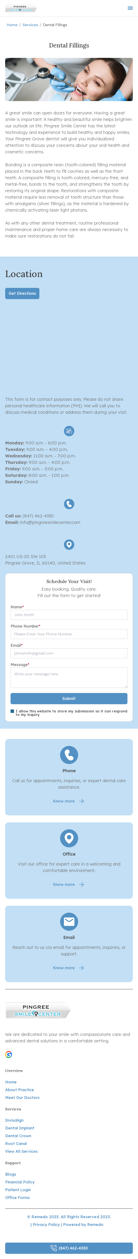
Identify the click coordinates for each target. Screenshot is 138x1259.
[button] (8, 1054)
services (30, 24)
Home (12, 24)
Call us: (13, 516)
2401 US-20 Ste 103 (25, 556)
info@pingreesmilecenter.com (50, 522)
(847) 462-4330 (37, 516)
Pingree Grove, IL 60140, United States (45, 563)
